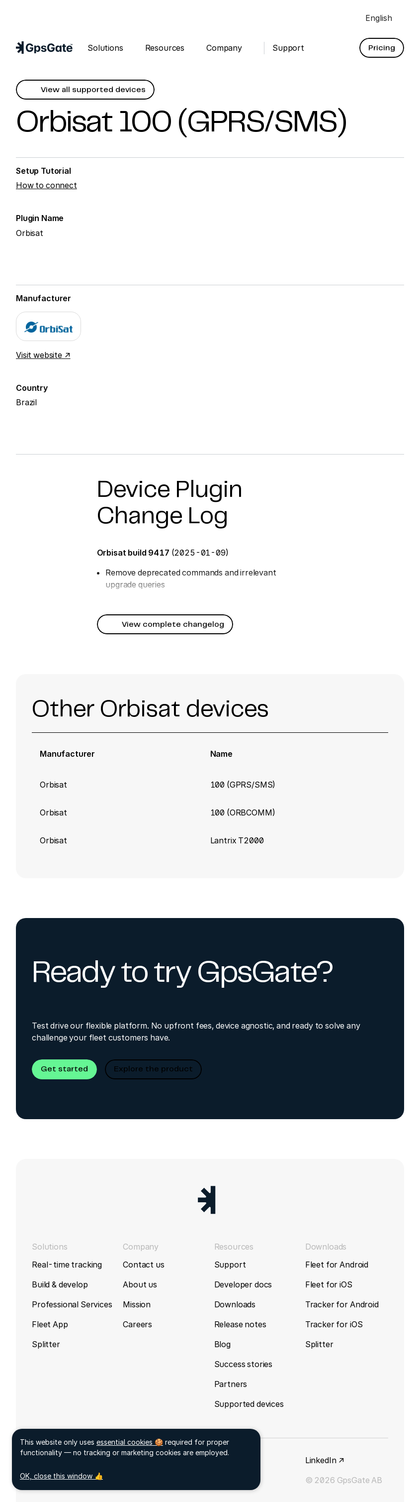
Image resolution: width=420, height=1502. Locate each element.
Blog (222, 1344)
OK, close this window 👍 (61, 1476)
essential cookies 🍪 (129, 1442)
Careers (137, 1324)
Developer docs (243, 1284)
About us (140, 1284)
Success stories (243, 1364)
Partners (231, 1384)
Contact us (143, 1265)
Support (230, 1265)
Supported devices (249, 1404)
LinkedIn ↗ (324, 1460)
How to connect (46, 185)
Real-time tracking (67, 1265)
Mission (137, 1304)
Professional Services (72, 1304)
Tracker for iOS (334, 1324)
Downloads (235, 1304)
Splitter (46, 1344)
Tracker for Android (342, 1304)
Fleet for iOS (328, 1284)
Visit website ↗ (43, 355)
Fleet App (50, 1324)
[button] (381, 48)
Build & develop (60, 1284)
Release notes (240, 1324)
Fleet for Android (336, 1265)
